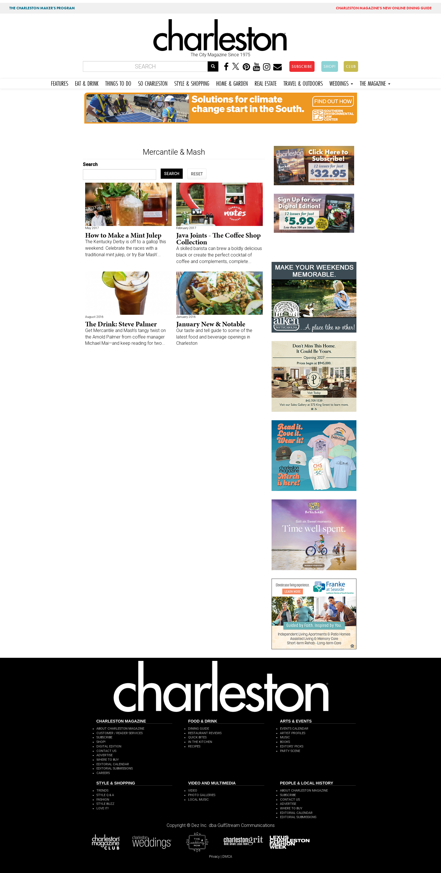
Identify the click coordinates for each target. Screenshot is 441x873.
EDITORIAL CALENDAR (112, 764)
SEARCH (171, 173)
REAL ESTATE (266, 82)
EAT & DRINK (86, 82)
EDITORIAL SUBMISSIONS (114, 768)
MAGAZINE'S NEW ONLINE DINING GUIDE (384, 8)
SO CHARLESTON (152, 82)
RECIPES (194, 746)
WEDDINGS (341, 82)
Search (90, 164)
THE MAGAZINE (375, 82)
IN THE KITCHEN (200, 742)
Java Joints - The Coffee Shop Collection (218, 238)
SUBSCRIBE (302, 66)
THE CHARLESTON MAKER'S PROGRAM (42, 8)
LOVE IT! (102, 808)
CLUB (351, 66)
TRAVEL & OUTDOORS (303, 82)
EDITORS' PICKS (291, 746)
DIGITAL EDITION (108, 746)
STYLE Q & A (105, 795)
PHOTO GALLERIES (201, 795)
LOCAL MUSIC (198, 799)
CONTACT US (106, 751)
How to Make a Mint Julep (123, 235)
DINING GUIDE (198, 728)
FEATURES (59, 82)
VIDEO (192, 790)
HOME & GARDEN (232, 82)
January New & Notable (210, 324)
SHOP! (330, 66)
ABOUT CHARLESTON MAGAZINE (120, 728)
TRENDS (102, 790)
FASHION (102, 799)
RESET (197, 174)
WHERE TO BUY (107, 760)
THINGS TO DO (118, 82)
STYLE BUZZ (105, 804)
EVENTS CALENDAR (294, 728)
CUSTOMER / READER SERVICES (119, 733)
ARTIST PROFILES (292, 733)
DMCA (227, 857)
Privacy (214, 857)
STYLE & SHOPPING (191, 82)
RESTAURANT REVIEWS (204, 733)
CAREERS (103, 773)
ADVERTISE (104, 755)
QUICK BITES (197, 737)
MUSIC (285, 737)
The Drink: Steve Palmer (121, 324)
